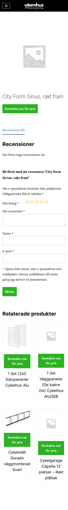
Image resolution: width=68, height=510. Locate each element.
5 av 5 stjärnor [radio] (46, 202)
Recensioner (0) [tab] (13, 130)
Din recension (13, 211)
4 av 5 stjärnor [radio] (41, 202)
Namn (7, 233)
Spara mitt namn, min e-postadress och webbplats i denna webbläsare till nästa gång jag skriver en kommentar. (31, 274)
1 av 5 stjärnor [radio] (27, 202)
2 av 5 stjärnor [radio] (32, 202)
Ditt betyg (10, 203)
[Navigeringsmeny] (6, 6)
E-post (8, 251)
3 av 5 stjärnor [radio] (37, 202)
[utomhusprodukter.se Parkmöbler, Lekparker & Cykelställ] (34, 5)
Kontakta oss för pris (20, 109)
